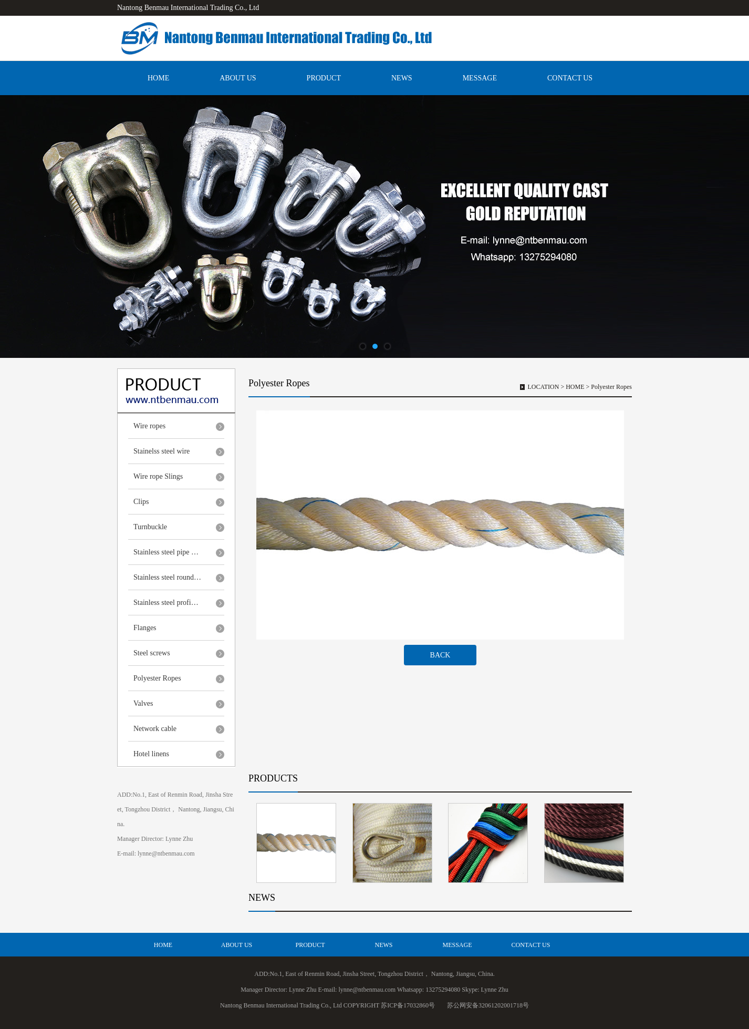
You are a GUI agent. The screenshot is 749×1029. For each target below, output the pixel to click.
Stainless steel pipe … (166, 552)
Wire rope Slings (158, 476)
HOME (158, 78)
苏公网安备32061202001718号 (488, 1005)
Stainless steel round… (167, 577)
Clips (141, 502)
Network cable (154, 729)
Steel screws (151, 653)
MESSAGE (480, 78)
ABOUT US (238, 78)
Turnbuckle (150, 527)
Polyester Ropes (157, 678)
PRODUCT (324, 78)
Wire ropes (149, 426)
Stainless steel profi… (166, 602)
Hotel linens (151, 754)
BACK (440, 655)
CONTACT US (569, 78)
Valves (143, 703)
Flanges (145, 628)
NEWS (401, 78)
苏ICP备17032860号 (408, 1005)
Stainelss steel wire (161, 451)
